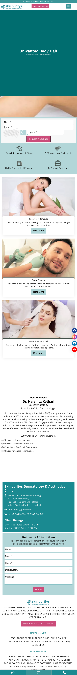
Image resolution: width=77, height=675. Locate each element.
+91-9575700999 (35, 513)
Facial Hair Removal (38, 341)
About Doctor (25, 638)
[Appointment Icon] (38, 672)
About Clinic (42, 638)
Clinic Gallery (59, 638)
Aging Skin (63, 659)
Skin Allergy (17, 666)
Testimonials (14, 641)
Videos (39, 641)
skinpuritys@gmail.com (19, 509)
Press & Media (52, 641)
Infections (60, 666)
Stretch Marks (46, 659)
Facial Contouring (14, 663)
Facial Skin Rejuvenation (22, 659)
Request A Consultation (40, 6)
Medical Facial (38, 669)
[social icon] (74, 330)
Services (34, 54)
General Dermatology (40, 666)
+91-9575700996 (16, 513)
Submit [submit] (38, 589)
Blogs (65, 641)
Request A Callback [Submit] (38, 139)
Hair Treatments (62, 663)
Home (28, 54)
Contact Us (38, 644)
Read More (38, 230)
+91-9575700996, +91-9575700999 (39, 1)
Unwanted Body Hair (39, 663)
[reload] (23, 132)
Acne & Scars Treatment (54, 656)
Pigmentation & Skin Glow (23, 656)
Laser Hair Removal (38, 219)
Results (28, 641)
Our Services (38, 651)
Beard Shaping (38, 280)
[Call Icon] (64, 672)
